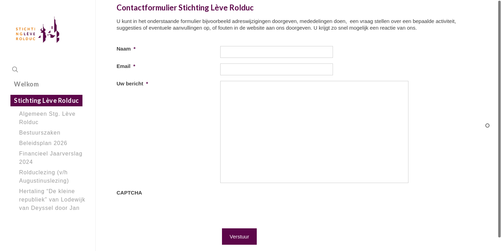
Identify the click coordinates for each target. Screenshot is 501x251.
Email (126, 66)
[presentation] (273, 213)
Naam (126, 48)
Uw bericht (132, 83)
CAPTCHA (129, 202)
